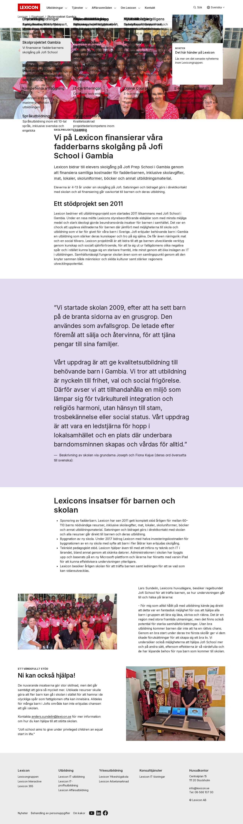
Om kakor (79, 813)
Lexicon (23, 16)
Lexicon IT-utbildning (71, 776)
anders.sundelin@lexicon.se (51, 716)
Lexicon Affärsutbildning (73, 790)
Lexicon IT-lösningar (152, 776)
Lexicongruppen (28, 776)
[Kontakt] (150, 7)
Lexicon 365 (25, 786)
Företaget (38, 16)
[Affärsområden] (102, 7)
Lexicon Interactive (30, 781)
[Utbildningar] (55, 7)
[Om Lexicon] (128, 7)
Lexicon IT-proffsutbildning (68, 783)
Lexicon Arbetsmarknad (114, 781)
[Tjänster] (77, 7)
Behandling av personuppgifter (50, 813)
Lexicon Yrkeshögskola (113, 776)
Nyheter (23, 813)
